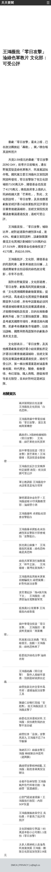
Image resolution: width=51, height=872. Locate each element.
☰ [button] (48, 3)
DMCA (14, 865)
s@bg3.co (35, 865)
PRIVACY (23, 865)
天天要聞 (7, 2)
